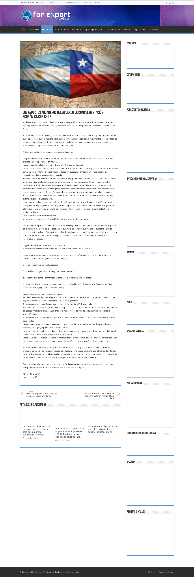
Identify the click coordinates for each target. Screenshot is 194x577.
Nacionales (34, 29)
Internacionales (62, 29)
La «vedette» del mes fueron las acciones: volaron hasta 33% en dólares (99, 395)
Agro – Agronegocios (93, 29)
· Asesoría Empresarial (70, 3)
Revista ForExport (166, 572)
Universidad (154, 29)
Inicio (24, 29)
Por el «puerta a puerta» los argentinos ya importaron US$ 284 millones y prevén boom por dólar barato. (70, 432)
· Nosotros (53, 3)
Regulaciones (139, 29)
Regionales (47, 29)
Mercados (76, 29)
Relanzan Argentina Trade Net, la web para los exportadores (41, 393)
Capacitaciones (113, 29)
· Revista (97, 3)
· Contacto (86, 3)
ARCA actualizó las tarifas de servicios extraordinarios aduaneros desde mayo (103, 429)
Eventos (126, 29)
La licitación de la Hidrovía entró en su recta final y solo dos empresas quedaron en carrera (36, 430)
